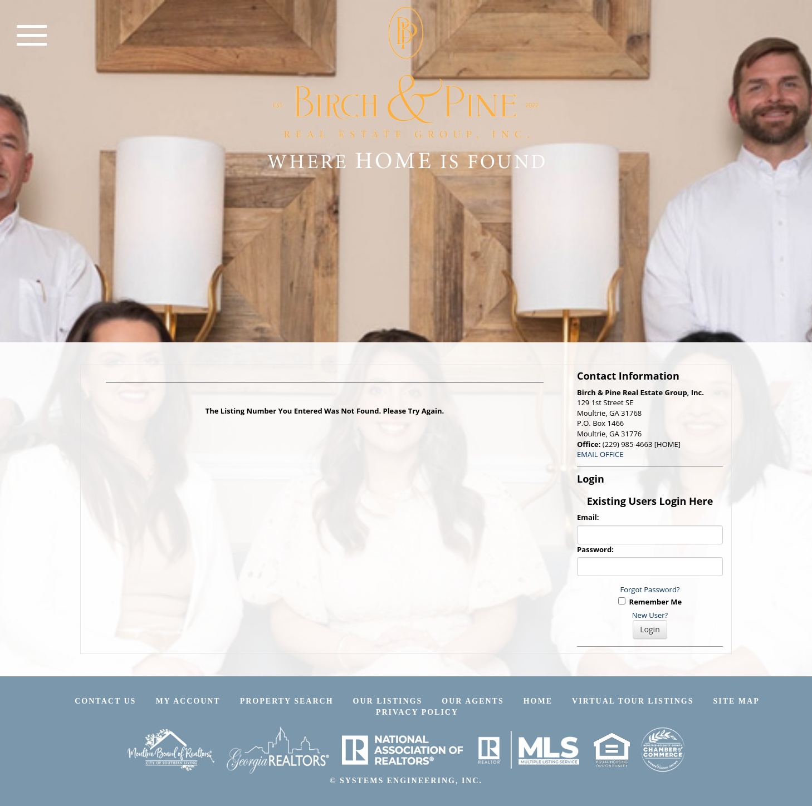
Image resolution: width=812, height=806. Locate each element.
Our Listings (388, 701)
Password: (595, 549)
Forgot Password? (650, 589)
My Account (187, 701)
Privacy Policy (417, 712)
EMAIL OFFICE (600, 454)
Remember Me (650, 602)
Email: (588, 517)
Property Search (287, 701)
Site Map (736, 701)
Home (538, 701)
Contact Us (105, 701)
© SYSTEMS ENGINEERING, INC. (406, 780)
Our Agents (472, 701)
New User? (650, 615)
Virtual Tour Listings (632, 701)
